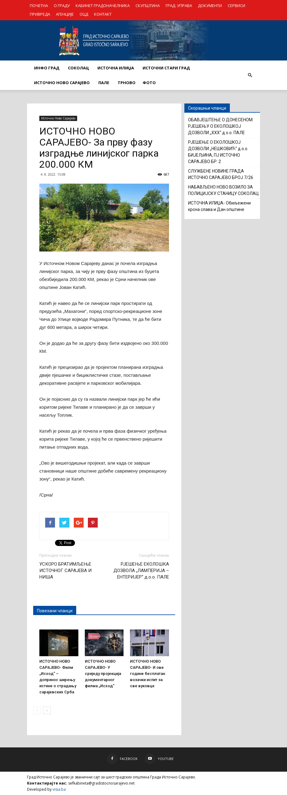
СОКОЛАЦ (78, 68)
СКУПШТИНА (148, 5)
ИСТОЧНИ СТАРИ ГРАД (166, 68)
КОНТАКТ (103, 14)
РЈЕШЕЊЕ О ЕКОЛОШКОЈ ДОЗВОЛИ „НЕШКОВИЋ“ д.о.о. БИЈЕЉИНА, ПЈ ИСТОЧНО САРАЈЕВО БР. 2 (218, 152)
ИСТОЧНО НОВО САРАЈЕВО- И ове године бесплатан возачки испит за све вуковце (147, 673)
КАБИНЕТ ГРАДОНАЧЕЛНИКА (103, 5)
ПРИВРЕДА (40, 14)
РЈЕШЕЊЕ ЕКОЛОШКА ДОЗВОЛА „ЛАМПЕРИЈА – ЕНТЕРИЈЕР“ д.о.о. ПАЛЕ (141, 570)
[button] (249, 75)
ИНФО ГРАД (46, 68)
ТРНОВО (127, 82)
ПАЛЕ (103, 82)
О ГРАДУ (62, 5)
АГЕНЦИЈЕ (65, 14)
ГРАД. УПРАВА (179, 5)
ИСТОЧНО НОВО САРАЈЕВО (62, 82)
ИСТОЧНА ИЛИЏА (115, 68)
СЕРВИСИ (236, 5)
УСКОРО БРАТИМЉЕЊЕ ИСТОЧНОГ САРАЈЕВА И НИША (65, 570)
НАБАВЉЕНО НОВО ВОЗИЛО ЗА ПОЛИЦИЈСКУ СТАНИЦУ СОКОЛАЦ (223, 190)
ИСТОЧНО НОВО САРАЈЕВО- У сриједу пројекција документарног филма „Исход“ (103, 673)
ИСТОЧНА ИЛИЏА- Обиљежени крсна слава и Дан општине (219, 206)
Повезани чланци (55, 610)
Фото (149, 82)
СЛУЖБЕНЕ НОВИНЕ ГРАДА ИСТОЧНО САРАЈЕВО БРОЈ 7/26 (220, 174)
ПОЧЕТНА (39, 5)
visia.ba (59, 789)
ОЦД (84, 14)
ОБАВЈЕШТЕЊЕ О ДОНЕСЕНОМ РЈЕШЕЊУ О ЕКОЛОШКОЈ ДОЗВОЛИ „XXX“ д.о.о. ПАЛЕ (220, 126)
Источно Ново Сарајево (58, 118)
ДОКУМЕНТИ (210, 5)
